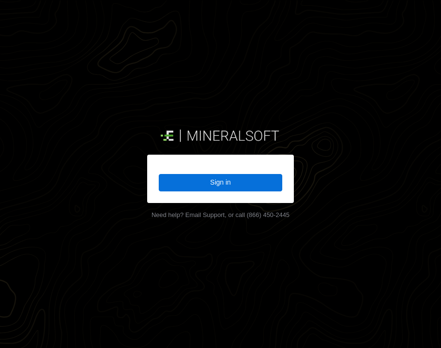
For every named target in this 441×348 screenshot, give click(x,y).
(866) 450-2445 (268, 214)
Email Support (205, 214)
